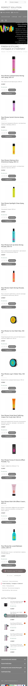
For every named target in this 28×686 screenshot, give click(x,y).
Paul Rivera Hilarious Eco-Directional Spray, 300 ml (10, 161)
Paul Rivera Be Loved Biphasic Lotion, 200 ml (11, 547)
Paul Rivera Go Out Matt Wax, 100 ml (12, 331)
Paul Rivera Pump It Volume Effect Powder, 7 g (13, 461)
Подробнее (8, 93)
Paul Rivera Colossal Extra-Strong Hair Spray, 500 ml (12, 76)
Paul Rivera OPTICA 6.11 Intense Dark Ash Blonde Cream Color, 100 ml (16, 623)
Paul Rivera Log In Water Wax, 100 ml (13, 374)
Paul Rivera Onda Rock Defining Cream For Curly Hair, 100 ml (12, 416)
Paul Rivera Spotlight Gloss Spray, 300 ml (12, 204)
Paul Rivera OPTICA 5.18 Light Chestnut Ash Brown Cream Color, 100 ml (16, 645)
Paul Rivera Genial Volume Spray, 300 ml (12, 118)
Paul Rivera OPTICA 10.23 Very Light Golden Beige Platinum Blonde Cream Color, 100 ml (16, 634)
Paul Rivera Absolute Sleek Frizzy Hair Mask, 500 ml (16, 602)
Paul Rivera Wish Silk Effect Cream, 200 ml (13, 502)
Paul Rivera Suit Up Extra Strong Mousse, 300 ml (12, 245)
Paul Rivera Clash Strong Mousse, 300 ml (12, 288)
